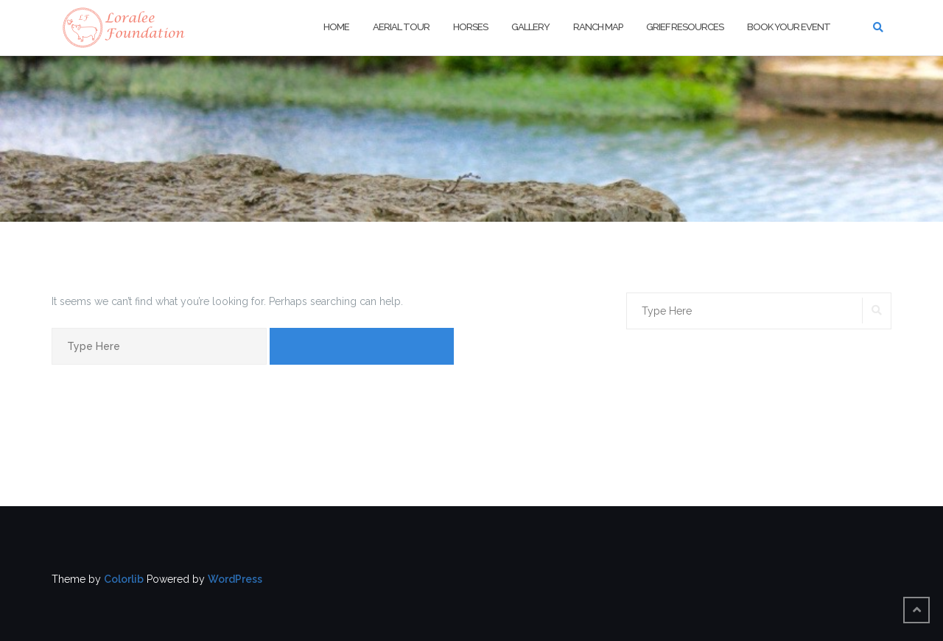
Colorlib (124, 579)
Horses (470, 26)
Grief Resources (684, 26)
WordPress (235, 579)
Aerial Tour (401, 26)
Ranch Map (598, 26)
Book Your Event (788, 26)
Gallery (530, 26)
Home (336, 26)
